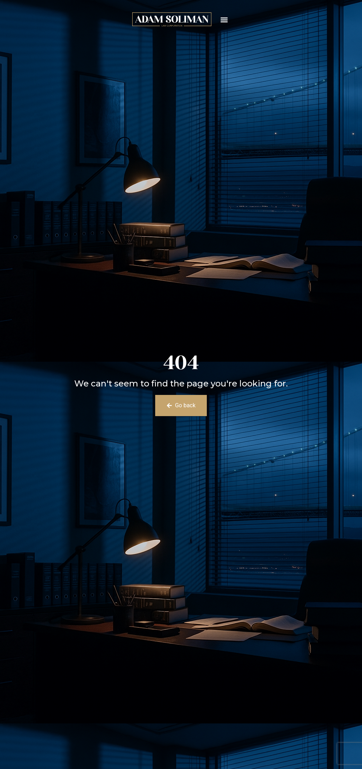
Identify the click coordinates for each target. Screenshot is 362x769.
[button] (224, 19)
